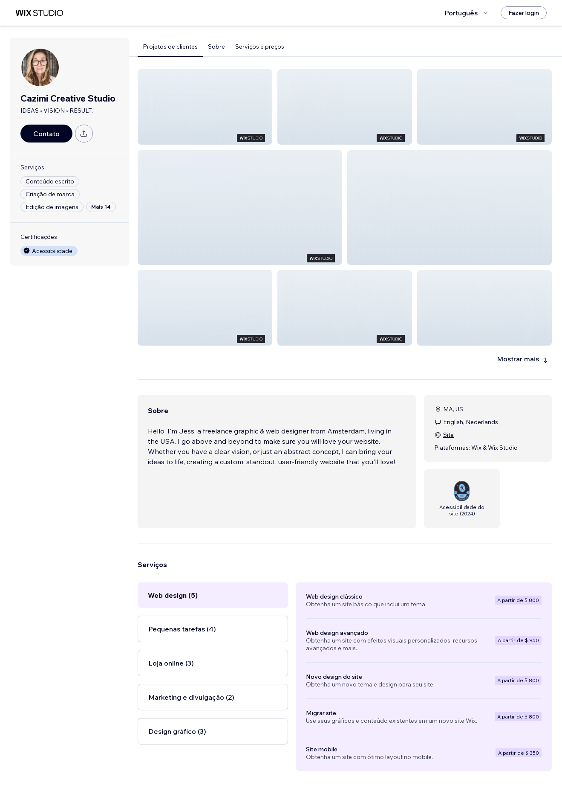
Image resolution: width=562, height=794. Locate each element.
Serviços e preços (259, 46)
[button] (205, 107)
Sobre (216, 46)
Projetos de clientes (170, 46)
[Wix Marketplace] (39, 13)
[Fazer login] (524, 12)
